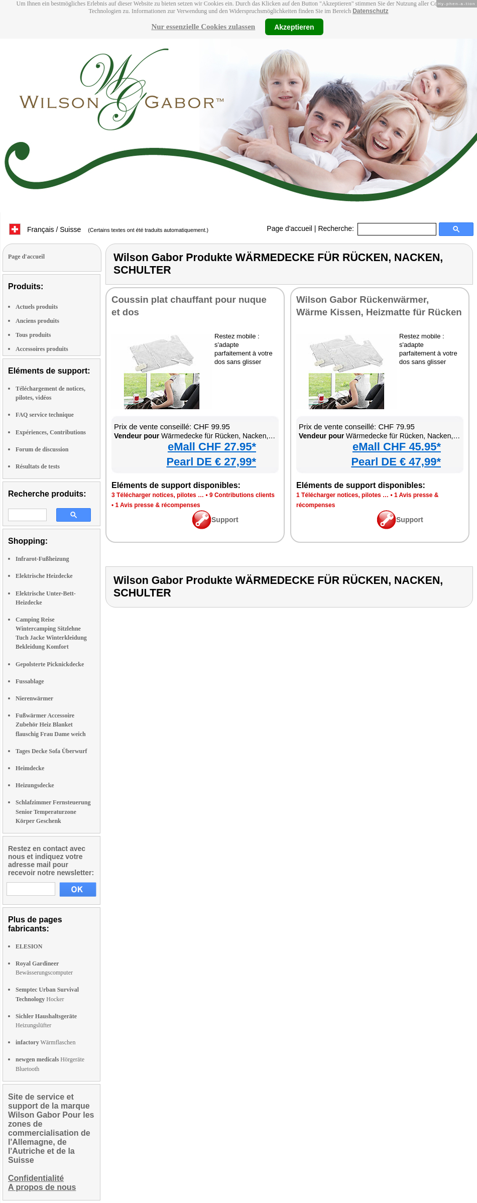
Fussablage (30, 681)
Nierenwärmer (34, 698)
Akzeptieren (294, 27)
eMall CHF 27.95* (212, 446)
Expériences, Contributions (51, 432)
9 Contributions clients (242, 495)
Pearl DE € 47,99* (396, 461)
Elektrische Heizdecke (44, 575)
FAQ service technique (45, 414)
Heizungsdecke (35, 785)
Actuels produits (37, 306)
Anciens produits (37, 320)
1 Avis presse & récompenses (157, 505)
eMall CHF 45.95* (396, 446)
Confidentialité (36, 1178)
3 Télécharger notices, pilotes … (157, 495)
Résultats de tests (38, 466)
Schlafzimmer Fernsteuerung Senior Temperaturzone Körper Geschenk (53, 811)
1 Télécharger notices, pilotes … (342, 495)
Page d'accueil (289, 228)
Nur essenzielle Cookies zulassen (203, 27)
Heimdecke (30, 768)
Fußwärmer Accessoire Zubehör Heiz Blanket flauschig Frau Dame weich (51, 724)
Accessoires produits (42, 348)
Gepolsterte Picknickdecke (50, 664)
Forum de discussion (42, 449)
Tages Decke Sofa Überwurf (51, 751)
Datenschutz (370, 11)
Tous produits (33, 334)
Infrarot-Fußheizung (42, 558)
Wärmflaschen (45, 1042)
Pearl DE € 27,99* (211, 461)
